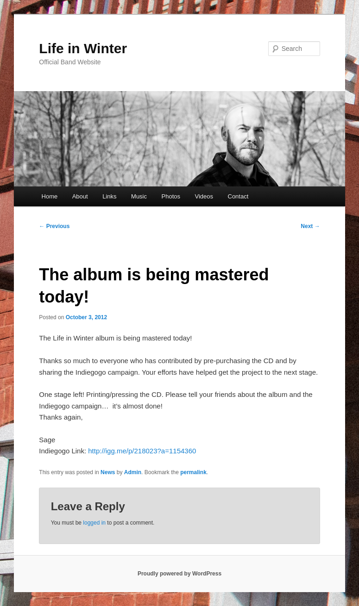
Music (139, 196)
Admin (132, 472)
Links (109, 196)
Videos (204, 196)
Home (50, 196)
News (108, 472)
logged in (94, 522)
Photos (171, 196)
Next (310, 226)
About (80, 196)
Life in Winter (83, 48)
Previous (54, 226)
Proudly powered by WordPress (179, 573)
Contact (238, 196)
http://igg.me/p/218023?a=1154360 (142, 451)
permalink (193, 472)
